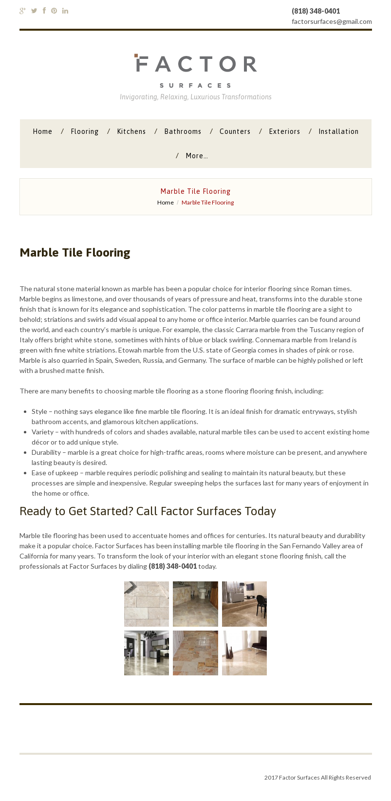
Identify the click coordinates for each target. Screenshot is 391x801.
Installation (338, 131)
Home (43, 131)
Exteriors (284, 131)
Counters (235, 131)
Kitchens (131, 131)
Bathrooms (183, 131)
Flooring (85, 131)
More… (197, 156)
